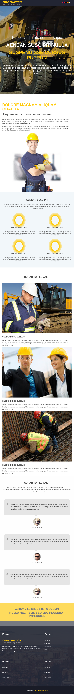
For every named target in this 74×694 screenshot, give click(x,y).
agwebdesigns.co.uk (41, 690)
